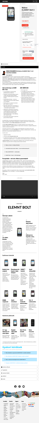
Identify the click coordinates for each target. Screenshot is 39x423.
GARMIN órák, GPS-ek (6, 405)
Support (16, 401)
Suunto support (18, 407)
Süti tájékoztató (12, 416)
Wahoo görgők (6, 419)
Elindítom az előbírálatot (28, 58)
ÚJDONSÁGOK (6, 403)
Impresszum (24, 403)
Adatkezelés (12, 414)
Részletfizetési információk (27, 47)
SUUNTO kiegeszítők (5, 410)
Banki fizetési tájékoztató (12, 404)
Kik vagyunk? (24, 406)
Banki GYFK (11, 407)
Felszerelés (24, 407)
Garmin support (18, 406)
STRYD (5, 416)
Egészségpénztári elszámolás (12, 413)
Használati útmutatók (17, 411)
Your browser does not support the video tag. (19, 189)
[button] (36, 1)
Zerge (22, 401)
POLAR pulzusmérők (6, 412)
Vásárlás (11, 401)
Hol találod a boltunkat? (12, 409)
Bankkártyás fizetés (12, 418)
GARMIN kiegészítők (5, 408)
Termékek (5, 401)
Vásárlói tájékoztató (17, 413)
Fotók (23, 410)
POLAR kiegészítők (5, 415)
